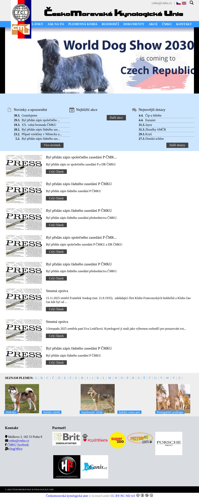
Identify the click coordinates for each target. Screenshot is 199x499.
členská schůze (154, 138)
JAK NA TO (55, 24)
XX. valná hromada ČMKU (39, 124)
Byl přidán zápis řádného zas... (41, 129)
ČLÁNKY (36, 24)
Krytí (148, 134)
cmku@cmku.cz (162, 3)
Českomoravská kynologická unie (67, 495)
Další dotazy (177, 145)
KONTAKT (184, 24)
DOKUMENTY (133, 24)
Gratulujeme (29, 115)
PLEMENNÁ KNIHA (83, 24)
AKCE (153, 24)
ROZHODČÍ (110, 24)
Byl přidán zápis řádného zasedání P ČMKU (79, 184)
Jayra (148, 124)
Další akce (116, 117)
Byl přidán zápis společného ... (41, 120)
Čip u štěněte (153, 115)
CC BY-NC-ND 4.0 (123, 495)
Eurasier (150, 120)
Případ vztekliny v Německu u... (42, 134)
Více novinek (52, 145)
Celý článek (56, 171)
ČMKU (167, 24)
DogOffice (16, 448)
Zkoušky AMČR (155, 129)
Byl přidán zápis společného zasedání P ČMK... (81, 157)
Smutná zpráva (57, 291)
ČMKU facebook (18, 444)
